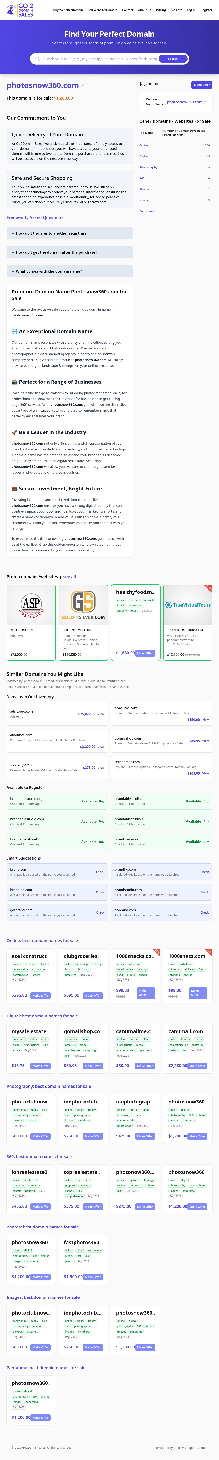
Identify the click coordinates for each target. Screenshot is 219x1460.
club (77, 969)
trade (44, 964)
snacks (143, 975)
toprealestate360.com (91, 1171)
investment (29, 1180)
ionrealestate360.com (38, 1171)
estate (16, 1050)
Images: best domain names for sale (43, 1297)
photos (202, 1115)
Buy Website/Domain (68, 10)
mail (67, 1055)
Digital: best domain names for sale (42, 1016)
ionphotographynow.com (147, 1101)
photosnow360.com (45, 85)
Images (144, 200)
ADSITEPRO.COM (21, 630)
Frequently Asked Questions (35, 217)
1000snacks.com (136, 955)
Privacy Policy (163, 1448)
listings (69, 1191)
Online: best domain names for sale (42, 940)
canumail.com (185, 1031)
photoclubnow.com (35, 1101)
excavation (38, 969)
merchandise (125, 969)
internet (148, 600)
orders (36, 975)
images (37, 1115)
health (121, 605)
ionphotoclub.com (86, 1101)
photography (20, 1115)
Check (100, 872)
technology (124, 1115)
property (35, 1185)
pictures (17, 1120)
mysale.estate (29, 1031)
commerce (19, 964)
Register (206, 10)
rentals (17, 1191)
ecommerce (136, 605)
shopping (82, 964)
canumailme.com (137, 1031)
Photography (148, 167)
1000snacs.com (187, 955)
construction (20, 969)
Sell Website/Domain (102, 10)
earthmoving (20, 975)
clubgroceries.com (86, 955)
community (19, 1110)
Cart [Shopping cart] (176, 10)
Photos (144, 189)
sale (45, 1045)
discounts (175, 969)
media (140, 1045)
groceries (70, 975)
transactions (31, 1045)
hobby (34, 1110)
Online (144, 145)
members (83, 1120)
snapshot (32, 1120)
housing (30, 1191)
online (121, 600)
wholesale (135, 964)
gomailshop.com (84, 1031)
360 (141, 178)
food (133, 611)
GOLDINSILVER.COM (77, 630)
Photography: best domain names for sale (49, 1086)
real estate (19, 1185)
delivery (122, 611)
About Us (144, 10)
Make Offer (202, 85)
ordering (175, 975)
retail (87, 969)
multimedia (136, 1185)
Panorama (146, 211)
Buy (101, 801)
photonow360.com (139, 1171)
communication (126, 1050)
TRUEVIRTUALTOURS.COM (185, 630)
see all (69, 576)
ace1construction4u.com (42, 955)
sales (16, 1180)
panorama (188, 1120)
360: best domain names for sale (39, 1156)
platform (145, 1050)
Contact (127, 10)
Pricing (161, 10)
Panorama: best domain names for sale (46, 1367)
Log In (191, 10)
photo (150, 1185)
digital (16, 1045)
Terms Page (186, 1448)
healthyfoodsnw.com (142, 591)
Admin (202, 1448)
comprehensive (74, 1196)
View (101, 714)
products (134, 600)
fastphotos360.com (87, 1242)
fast (79, 1256)
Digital (144, 156)
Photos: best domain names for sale (43, 1227)
